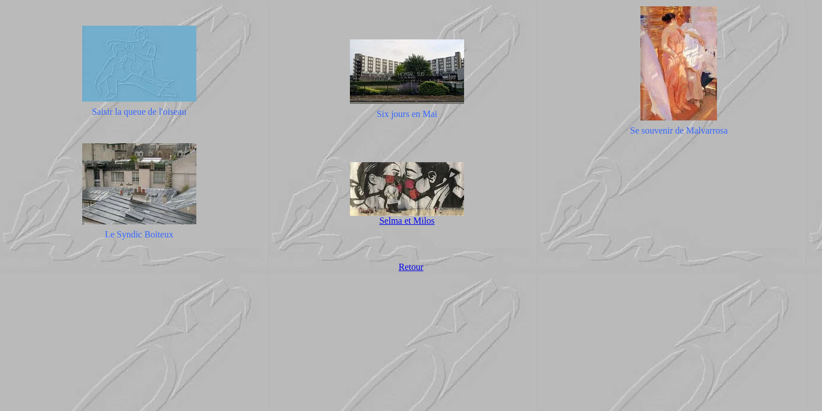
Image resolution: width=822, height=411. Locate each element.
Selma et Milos (406, 220)
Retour (411, 267)
